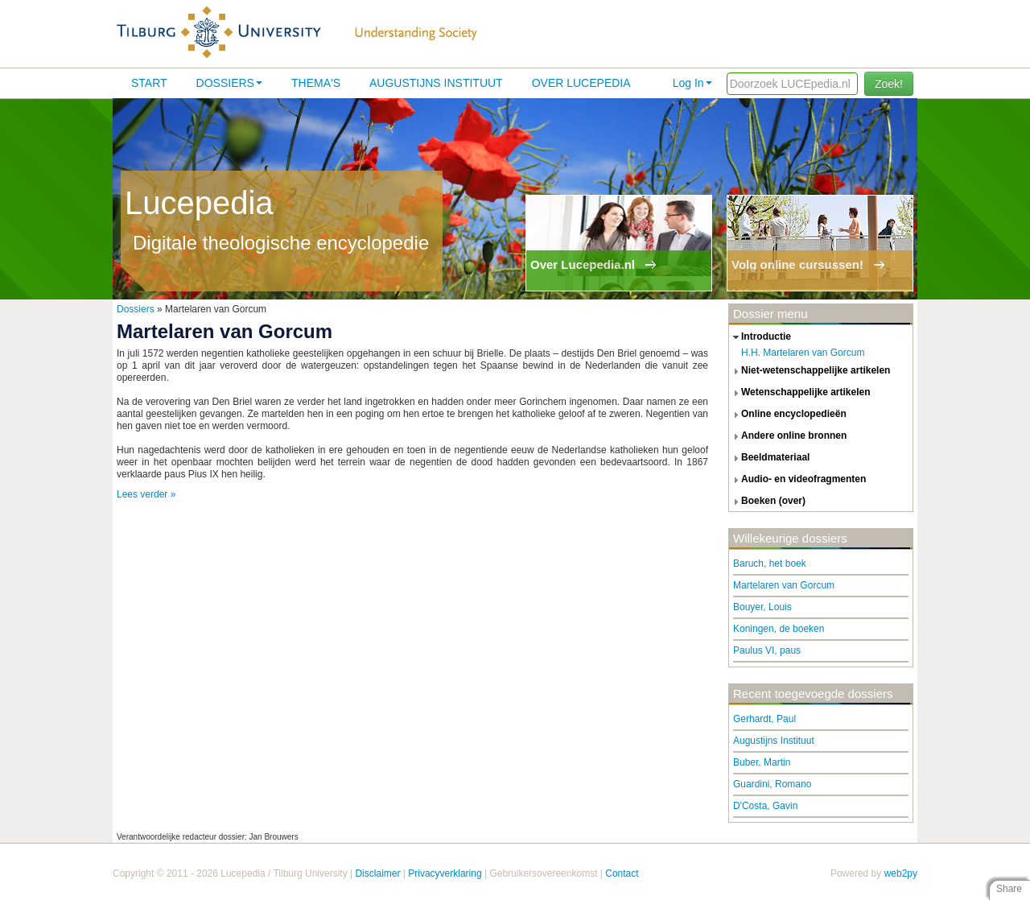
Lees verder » (146, 494)
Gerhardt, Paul (764, 719)
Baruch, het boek (769, 563)
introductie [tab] (760, 337)
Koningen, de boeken (778, 628)
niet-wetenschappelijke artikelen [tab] (809, 371)
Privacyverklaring (444, 873)
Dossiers (229, 82)
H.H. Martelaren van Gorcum (802, 352)
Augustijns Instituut (436, 82)
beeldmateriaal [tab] (769, 458)
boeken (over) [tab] (767, 501)
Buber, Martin (761, 762)
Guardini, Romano (772, 784)
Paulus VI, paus (767, 650)
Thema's (315, 82)
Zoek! (889, 83)
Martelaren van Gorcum (783, 585)
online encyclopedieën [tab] (788, 414)
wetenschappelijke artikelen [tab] (800, 392)
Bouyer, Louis (762, 607)
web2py (900, 873)
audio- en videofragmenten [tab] (797, 479)
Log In (692, 82)
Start (149, 82)
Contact (621, 873)
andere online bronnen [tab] (788, 436)
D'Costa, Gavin (765, 805)
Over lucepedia (581, 82)
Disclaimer (377, 873)
